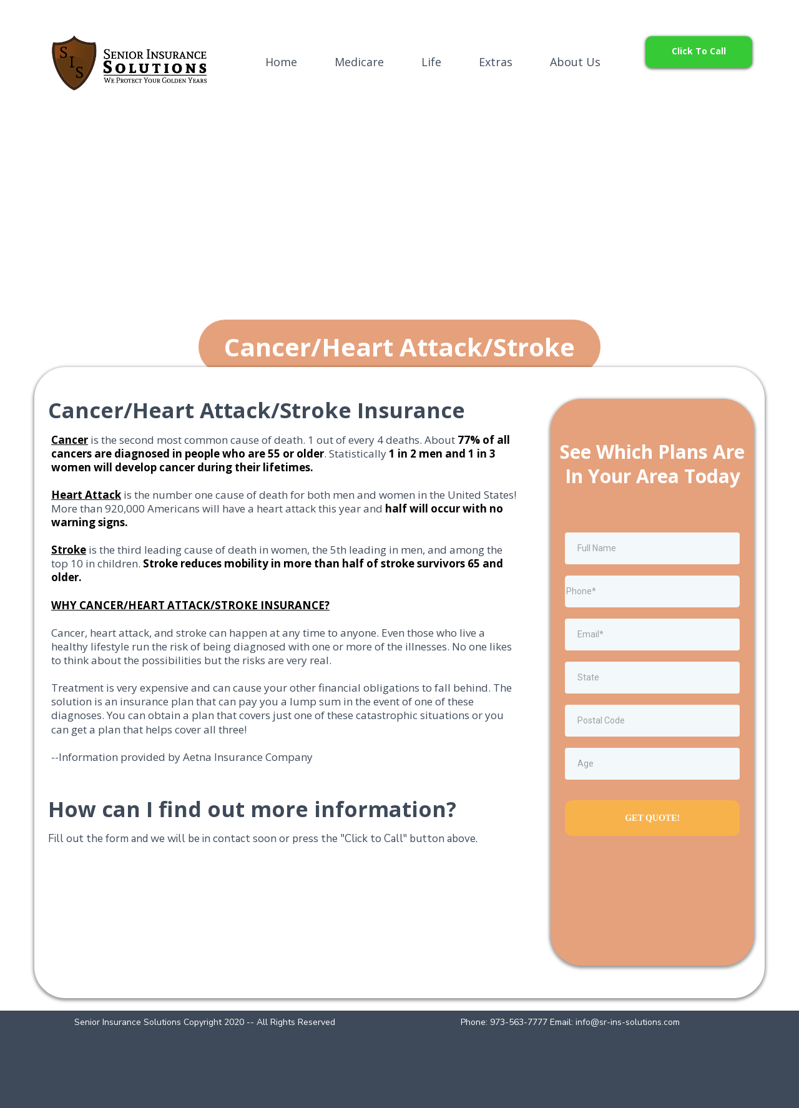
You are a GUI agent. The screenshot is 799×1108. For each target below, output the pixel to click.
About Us (575, 61)
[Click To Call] (698, 52)
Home (281, 61)
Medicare (359, 61)
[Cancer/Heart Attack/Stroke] (399, 347)
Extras (495, 61)
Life (431, 61)
